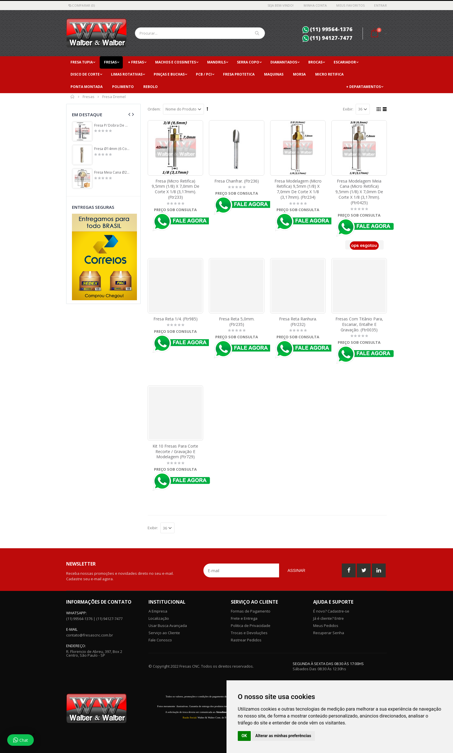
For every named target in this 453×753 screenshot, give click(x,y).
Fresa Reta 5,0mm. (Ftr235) (237, 321)
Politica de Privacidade (250, 625)
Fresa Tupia (81, 62)
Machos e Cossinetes (175, 62)
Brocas (315, 62)
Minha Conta (315, 5)
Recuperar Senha (328, 632)
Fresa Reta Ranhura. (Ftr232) (298, 321)
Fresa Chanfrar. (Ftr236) (236, 181)
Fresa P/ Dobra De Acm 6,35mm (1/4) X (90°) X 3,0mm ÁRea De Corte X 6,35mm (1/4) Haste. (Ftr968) (112, 125)
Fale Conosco (160, 640)
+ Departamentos (363, 86)
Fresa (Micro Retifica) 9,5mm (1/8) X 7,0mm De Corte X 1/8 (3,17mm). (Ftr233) (175, 189)
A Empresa (157, 611)
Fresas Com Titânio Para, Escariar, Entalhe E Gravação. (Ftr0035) (359, 324)
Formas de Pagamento (250, 611)
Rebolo (150, 86)
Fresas (110, 62)
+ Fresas (136, 62)
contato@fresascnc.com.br (89, 635)
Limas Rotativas (126, 74)
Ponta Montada (86, 86)
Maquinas (273, 74)
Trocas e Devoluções (249, 632)
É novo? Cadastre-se (331, 611)
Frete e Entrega (244, 618)
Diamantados (283, 62)
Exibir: (348, 109)
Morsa (299, 74)
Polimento (123, 86)
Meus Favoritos (350, 5)
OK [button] (244, 735)
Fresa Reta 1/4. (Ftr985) (175, 319)
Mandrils (216, 62)
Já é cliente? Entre (328, 618)
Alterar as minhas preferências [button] (283, 735)
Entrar (380, 5)
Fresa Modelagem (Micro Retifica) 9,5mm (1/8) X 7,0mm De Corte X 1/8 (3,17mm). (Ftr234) (298, 189)
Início (72, 96)
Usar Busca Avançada (167, 625)
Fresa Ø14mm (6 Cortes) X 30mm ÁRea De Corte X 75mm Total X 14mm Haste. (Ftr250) (112, 149)
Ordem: (154, 109)
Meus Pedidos (325, 625)
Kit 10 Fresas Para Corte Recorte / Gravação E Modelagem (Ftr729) (175, 451)
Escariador (345, 62)
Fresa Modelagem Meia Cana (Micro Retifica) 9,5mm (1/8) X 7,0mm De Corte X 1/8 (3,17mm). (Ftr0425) (359, 192)
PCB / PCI (204, 74)
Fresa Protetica (239, 74)
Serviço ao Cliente (164, 632)
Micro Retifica (329, 74)
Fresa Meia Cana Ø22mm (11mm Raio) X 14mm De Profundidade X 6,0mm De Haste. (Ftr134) (112, 172)
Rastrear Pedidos (246, 640)
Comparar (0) (81, 5)
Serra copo (248, 62)
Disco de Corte (85, 74)
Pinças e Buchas (169, 74)
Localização (158, 618)
